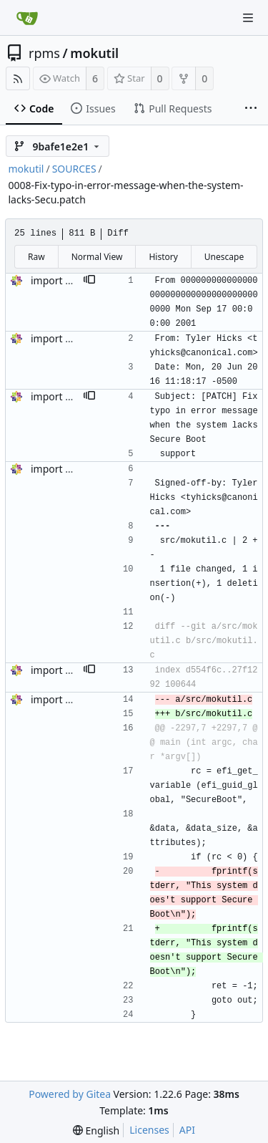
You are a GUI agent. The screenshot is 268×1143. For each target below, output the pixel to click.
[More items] (250, 109)
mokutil (94, 53)
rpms (44, 53)
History (163, 257)
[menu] (96, 1130)
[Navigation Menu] (248, 18)
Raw (36, 257)
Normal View (97, 257)
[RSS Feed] (18, 78)
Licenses (149, 1130)
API (187, 1130)
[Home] (27, 18)
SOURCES (74, 168)
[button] (89, 281)
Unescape (224, 257)
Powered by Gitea (70, 1094)
